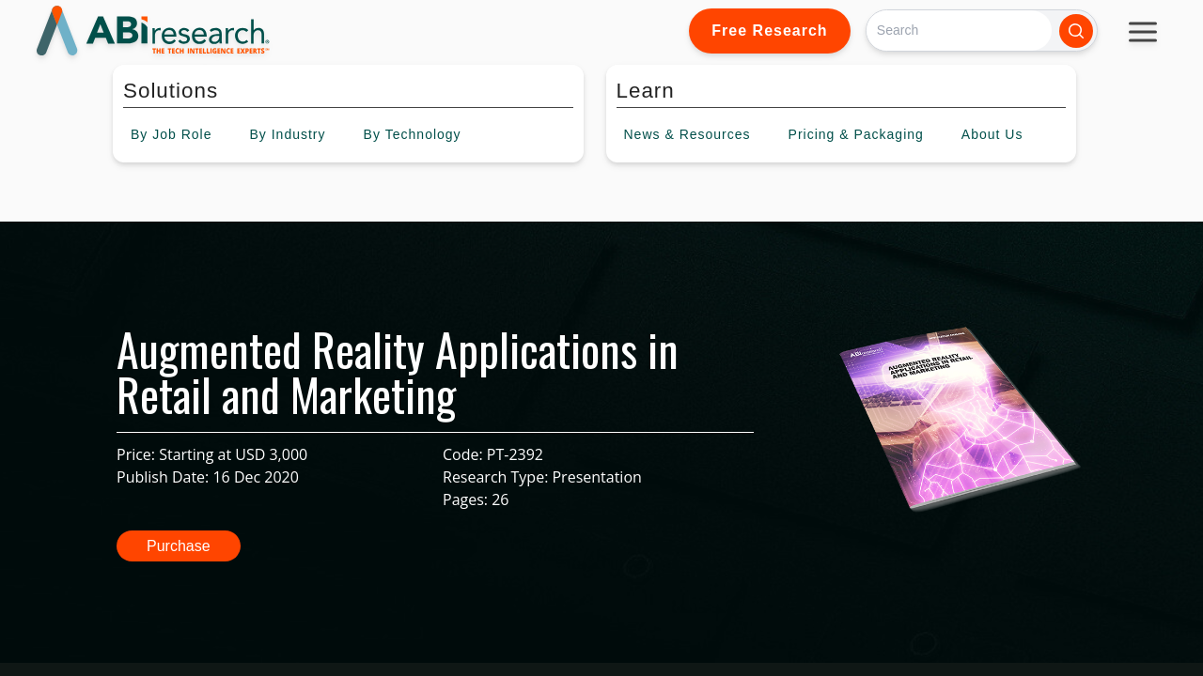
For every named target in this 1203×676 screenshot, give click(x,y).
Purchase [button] (179, 546)
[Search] (959, 30)
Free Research (769, 30)
